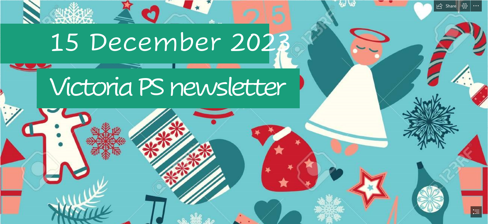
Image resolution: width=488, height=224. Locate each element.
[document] (244, 112)
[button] (446, 6)
